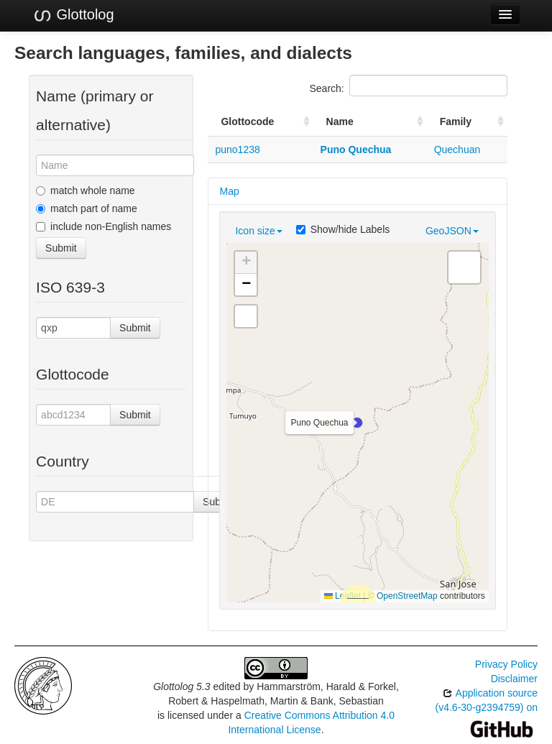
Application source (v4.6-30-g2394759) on (487, 710)
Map (229, 191)
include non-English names (103, 226)
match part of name (86, 208)
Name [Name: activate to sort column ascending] (340, 121)
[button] (357, 422)
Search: (408, 85)
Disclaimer (514, 678)
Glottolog (73, 15)
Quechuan (457, 149)
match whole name (85, 190)
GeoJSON (452, 230)
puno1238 (237, 149)
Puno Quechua (356, 149)
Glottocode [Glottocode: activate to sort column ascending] (247, 121)
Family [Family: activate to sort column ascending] (456, 121)
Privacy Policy (506, 664)
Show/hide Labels (343, 229)
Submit (61, 248)
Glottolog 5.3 (181, 686)
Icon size (258, 230)
